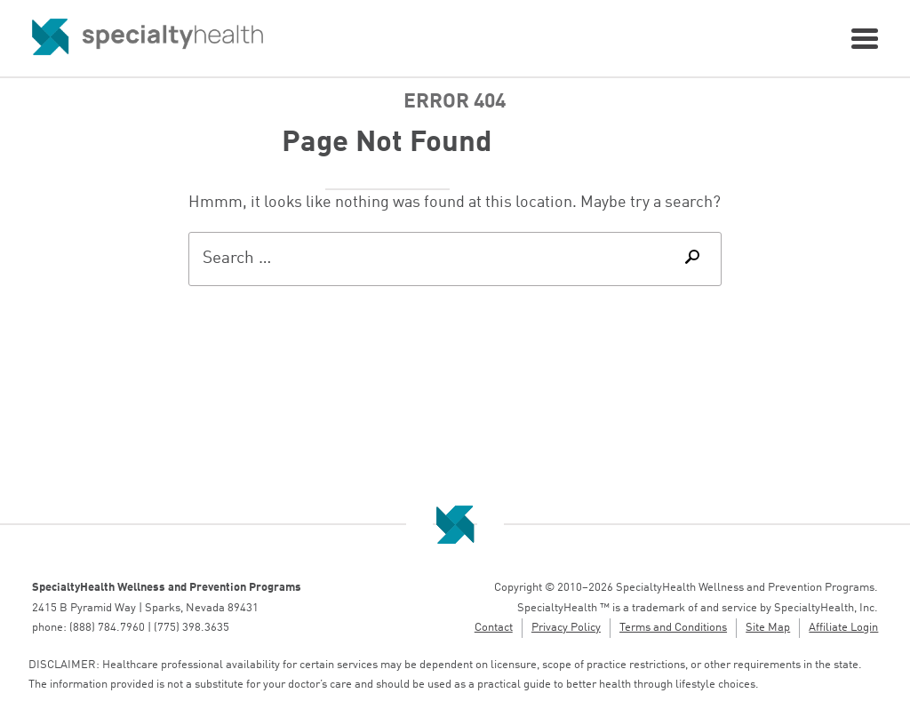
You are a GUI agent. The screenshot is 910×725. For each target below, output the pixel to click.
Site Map (768, 627)
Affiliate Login (843, 627)
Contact (494, 627)
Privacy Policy (566, 627)
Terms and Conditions (673, 627)
